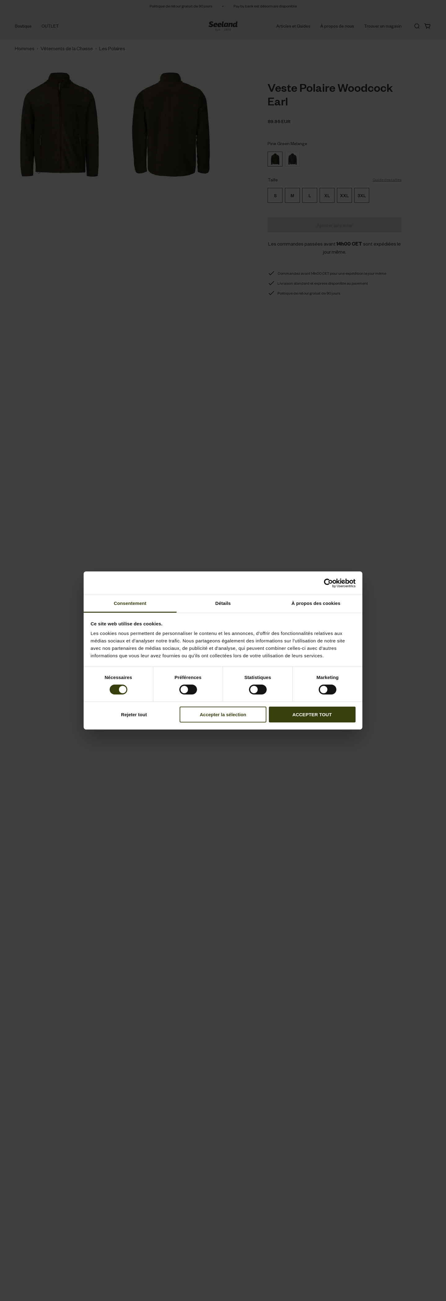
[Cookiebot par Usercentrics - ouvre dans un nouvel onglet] (328, 583)
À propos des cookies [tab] (315, 603)
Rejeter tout (134, 714)
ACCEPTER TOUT (312, 714)
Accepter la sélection (223, 714)
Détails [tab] (223, 603)
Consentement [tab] (130, 603)
